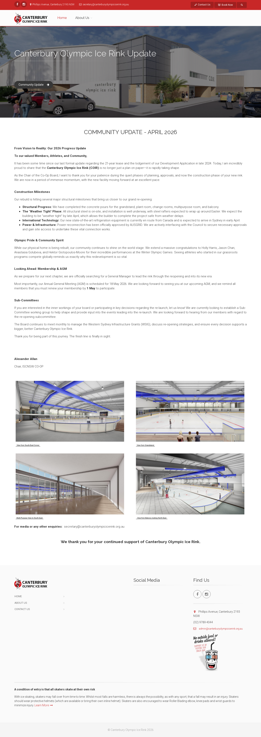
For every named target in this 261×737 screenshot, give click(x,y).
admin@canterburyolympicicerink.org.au (221, 628)
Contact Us (202, 4)
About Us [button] (82, 18)
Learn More (43, 705)
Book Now (225, 4)
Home (62, 18)
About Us (20, 602)
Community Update (34, 84)
